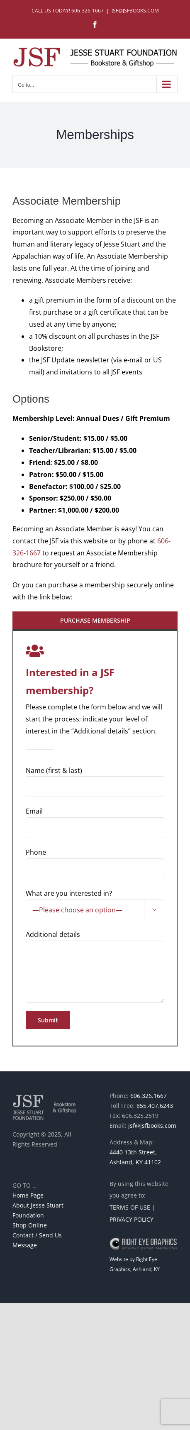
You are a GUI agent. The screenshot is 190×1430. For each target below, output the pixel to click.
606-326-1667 (87, 10)
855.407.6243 (154, 1106)
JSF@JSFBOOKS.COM (135, 10)
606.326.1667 (148, 1096)
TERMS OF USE (130, 1207)
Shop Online (29, 1225)
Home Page (28, 1195)
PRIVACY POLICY (131, 1219)
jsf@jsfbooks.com (152, 1125)
